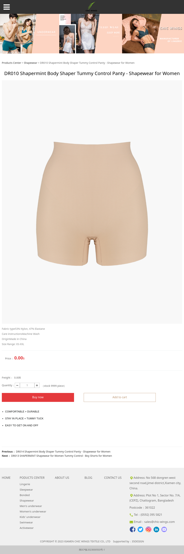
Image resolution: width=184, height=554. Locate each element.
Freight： (7, 377)
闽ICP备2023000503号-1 (92, 549)
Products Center (11, 62)
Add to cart (120, 397)
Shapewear (30, 62)
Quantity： (8, 385)
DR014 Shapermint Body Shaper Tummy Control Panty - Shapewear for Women (63, 451)
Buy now (38, 397)
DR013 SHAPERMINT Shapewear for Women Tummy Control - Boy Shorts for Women (61, 455)
